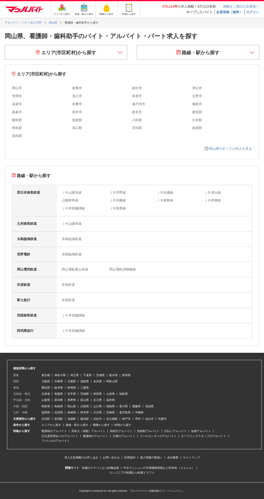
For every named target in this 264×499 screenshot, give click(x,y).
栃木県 (113, 375)
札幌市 (162, 418)
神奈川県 (60, 375)
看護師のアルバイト (95, 436)
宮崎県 (110, 412)
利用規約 (130, 457)
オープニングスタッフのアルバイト (203, 436)
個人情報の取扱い (151, 457)
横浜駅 (84, 418)
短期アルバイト (201, 431)
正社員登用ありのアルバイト (59, 436)
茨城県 (100, 375)
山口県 (97, 406)
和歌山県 (112, 381)
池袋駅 (71, 418)
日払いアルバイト (175, 431)
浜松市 (97, 418)
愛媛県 (136, 406)
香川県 (123, 406)
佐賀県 (58, 412)
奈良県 (97, 381)
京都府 (71, 381)
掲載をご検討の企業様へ (241, 6)
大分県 (97, 412)
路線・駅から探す (198, 52)
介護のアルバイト (124, 436)
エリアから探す (51, 425)
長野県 (71, 400)
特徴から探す (122, 425)
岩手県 (71, 393)
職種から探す (101, 425)
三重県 (84, 387)
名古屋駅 (112, 418)
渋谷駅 (45, 418)
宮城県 (84, 393)
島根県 (58, 406)
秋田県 (97, 393)
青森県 (58, 393)
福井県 (110, 400)
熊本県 (84, 412)
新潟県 (58, 400)
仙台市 (149, 418)
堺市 (138, 418)
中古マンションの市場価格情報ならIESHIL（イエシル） (158, 468)
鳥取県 (45, 406)
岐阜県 (58, 387)
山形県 (110, 393)
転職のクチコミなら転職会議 (100, 468)
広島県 (84, 406)
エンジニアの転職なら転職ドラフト (132, 472)
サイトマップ (191, 457)
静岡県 (71, 387)
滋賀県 (84, 381)
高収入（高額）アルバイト (88, 431)
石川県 (97, 400)
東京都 (45, 375)
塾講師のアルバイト (54, 431)
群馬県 (126, 375)
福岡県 (45, 412)
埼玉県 (74, 375)
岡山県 (71, 406)
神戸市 (126, 418)
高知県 (149, 406)
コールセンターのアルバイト (158, 436)
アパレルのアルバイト (55, 440)
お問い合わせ (111, 457)
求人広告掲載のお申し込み (81, 457)
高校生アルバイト (121, 431)
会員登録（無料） (229, 12)
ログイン (252, 12)
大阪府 (45, 381)
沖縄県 (139, 412)
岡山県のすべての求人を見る (230, 148)
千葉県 (87, 375)
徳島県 (110, 406)
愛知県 (45, 387)
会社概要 (172, 457)
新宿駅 (58, 418)
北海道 (45, 393)
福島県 (123, 393)
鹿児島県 (125, 412)
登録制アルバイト (148, 431)
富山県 (84, 400)
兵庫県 (58, 381)
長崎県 (71, 412)
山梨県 (45, 400)
